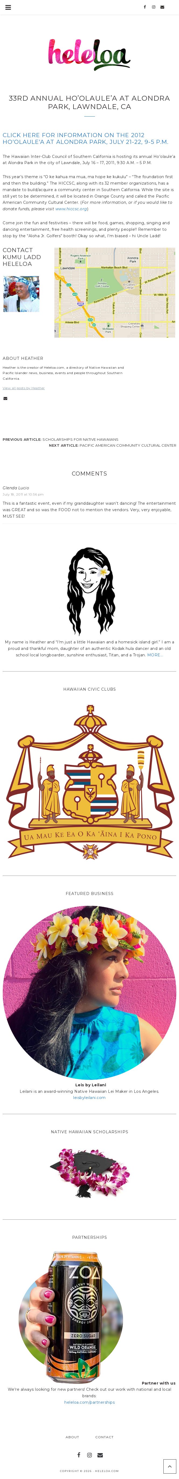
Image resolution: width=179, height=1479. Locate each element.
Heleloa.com (107, 1471)
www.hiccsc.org (71, 208)
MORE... (155, 655)
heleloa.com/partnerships (89, 1402)
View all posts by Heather (24, 388)
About (72, 1437)
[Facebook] (145, 7)
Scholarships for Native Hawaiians (81, 439)
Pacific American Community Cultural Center (128, 445)
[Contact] (162, 7)
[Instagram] (153, 7)
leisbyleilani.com (89, 1097)
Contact (104, 1437)
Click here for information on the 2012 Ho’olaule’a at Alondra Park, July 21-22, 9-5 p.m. (86, 138)
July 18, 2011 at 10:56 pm (23, 494)
